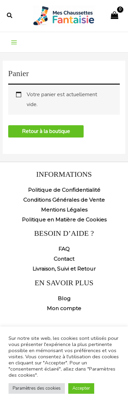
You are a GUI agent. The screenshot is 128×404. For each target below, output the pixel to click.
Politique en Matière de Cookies (64, 219)
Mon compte (64, 308)
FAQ (64, 249)
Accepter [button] (81, 388)
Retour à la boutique (46, 131)
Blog (64, 298)
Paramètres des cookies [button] (37, 388)
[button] (10, 15)
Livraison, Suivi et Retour (64, 268)
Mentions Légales (64, 209)
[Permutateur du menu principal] (14, 42)
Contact (64, 259)
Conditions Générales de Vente (64, 200)
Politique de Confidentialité (64, 190)
